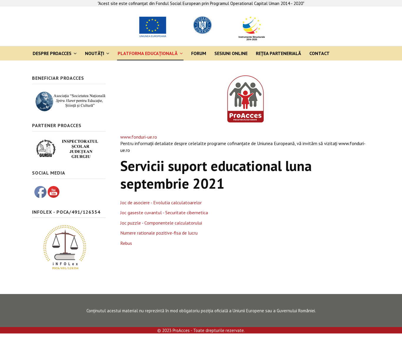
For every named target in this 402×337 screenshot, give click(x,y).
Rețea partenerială (278, 53)
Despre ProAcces (52, 53)
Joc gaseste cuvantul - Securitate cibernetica (164, 212)
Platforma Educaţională (148, 53)
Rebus (126, 243)
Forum (198, 53)
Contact (319, 53)
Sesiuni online (231, 53)
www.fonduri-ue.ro (138, 137)
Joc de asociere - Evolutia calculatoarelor (161, 202)
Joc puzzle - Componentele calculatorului (161, 223)
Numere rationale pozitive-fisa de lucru (159, 233)
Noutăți (94, 53)
